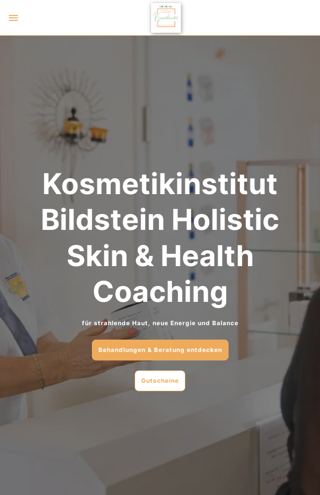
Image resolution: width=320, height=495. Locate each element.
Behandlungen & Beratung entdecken (160, 350)
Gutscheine (160, 380)
